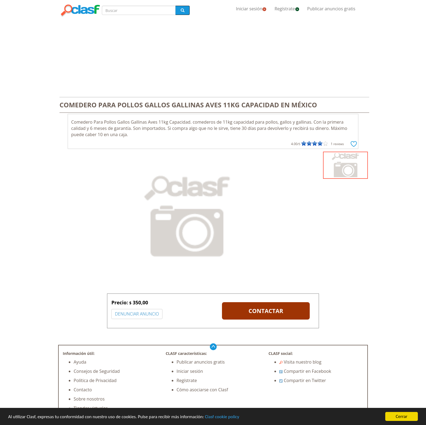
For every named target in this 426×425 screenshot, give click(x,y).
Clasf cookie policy (222, 417)
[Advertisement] (213, 58)
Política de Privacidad (95, 380)
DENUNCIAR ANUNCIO (137, 314)
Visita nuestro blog (300, 362)
